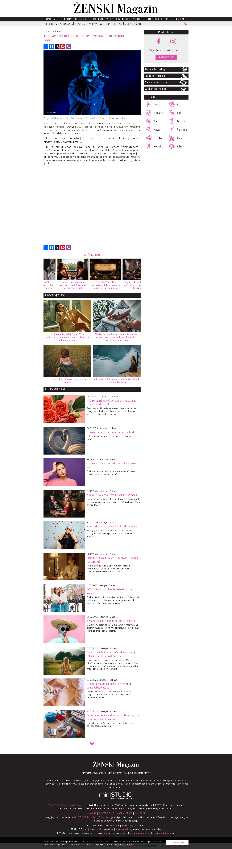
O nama (91, 813)
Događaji (80, 23)
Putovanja (66, 23)
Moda (57, 19)
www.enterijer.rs (84, 833)
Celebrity (50, 23)
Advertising (106, 813)
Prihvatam (177, 842)
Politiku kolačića (123, 844)
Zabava (92, 23)
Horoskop (97, 19)
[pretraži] (186, 24)
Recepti (180, 19)
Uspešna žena (133, 23)
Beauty (67, 19)
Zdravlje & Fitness (118, 19)
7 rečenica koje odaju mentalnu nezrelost (111, 621)
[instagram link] (173, 41)
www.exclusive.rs (152, 829)
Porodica (138, 19)
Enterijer (153, 19)
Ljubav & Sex (81, 19)
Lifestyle (167, 19)
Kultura (104, 23)
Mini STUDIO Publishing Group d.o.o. (67, 805)
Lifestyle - (49, 31)
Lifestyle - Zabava (109, 396)
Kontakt (140, 813)
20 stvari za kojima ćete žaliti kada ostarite (112, 526)
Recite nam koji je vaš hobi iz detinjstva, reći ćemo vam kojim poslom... (113, 717)
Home (47, 19)
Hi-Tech (117, 23)
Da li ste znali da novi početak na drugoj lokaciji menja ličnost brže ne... (111, 654)
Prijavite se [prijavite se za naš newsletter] (166, 57)
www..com (133, 825)
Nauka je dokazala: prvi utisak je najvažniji (112, 495)
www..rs (112, 825)
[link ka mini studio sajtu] (116, 798)
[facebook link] (159, 41)
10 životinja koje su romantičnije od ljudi (111, 432)
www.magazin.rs (101, 829)
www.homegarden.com (112, 833)
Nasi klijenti (124, 813)
